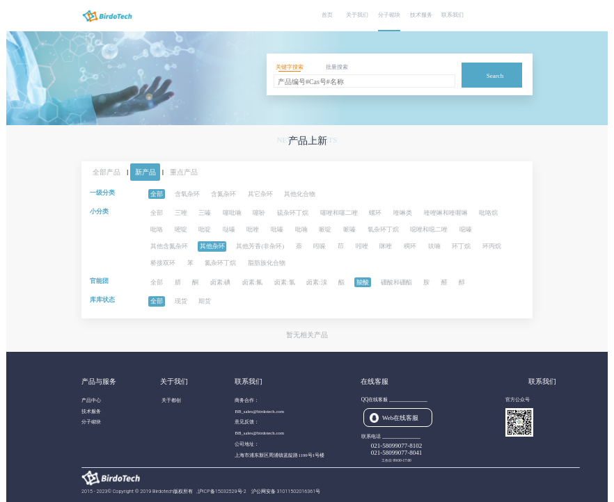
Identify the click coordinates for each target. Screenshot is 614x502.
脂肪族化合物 (266, 262)
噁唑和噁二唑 (429, 229)
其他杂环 (212, 246)
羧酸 (362, 282)
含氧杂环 (187, 194)
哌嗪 (349, 229)
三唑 (181, 212)
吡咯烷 (488, 212)
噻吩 (259, 212)
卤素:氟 (252, 282)
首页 (327, 15)
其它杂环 (260, 194)
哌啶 (325, 229)
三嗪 (204, 212)
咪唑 (385, 246)
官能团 (99, 280)
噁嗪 (465, 229)
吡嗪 (277, 229)
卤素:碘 (220, 282)
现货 (181, 301)
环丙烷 (491, 246)
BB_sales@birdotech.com (259, 411)
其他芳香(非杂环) (260, 246)
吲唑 (362, 246)
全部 (156, 194)
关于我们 (357, 15)
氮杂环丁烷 (220, 262)
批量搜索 (337, 67)
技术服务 (421, 15)
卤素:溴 (316, 282)
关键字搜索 (290, 67)
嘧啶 (181, 229)
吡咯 (156, 229)
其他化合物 (299, 194)
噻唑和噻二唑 (339, 212)
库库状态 (102, 299)
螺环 (375, 212)
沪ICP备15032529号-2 (223, 491)
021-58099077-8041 (397, 452)
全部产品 (106, 172)
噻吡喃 (232, 212)
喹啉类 (402, 212)
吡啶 (204, 229)
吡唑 (252, 229)
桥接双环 (162, 262)
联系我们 (452, 15)
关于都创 (171, 400)
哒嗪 (229, 229)
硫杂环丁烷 (292, 212)
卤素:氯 (284, 282)
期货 (204, 301)
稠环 (410, 246)
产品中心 (91, 400)
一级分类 (102, 192)
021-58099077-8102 (397, 445)
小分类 (99, 211)
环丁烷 (461, 246)
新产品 (145, 172)
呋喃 (434, 246)
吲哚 (319, 246)
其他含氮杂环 (169, 246)
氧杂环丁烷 (383, 229)
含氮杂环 (223, 194)
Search (495, 75)
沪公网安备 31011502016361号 (286, 491)
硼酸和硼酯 (396, 282)
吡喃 (301, 229)
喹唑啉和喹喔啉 (446, 212)
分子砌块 (389, 15)
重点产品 (184, 172)
